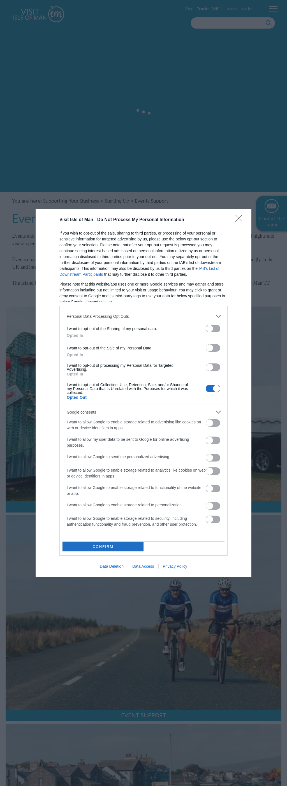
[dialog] (143, 393)
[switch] (213, 328)
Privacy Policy (175, 566)
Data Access (143, 566)
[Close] (240, 220)
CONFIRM (103, 546)
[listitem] (143, 316)
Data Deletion (112, 566)
